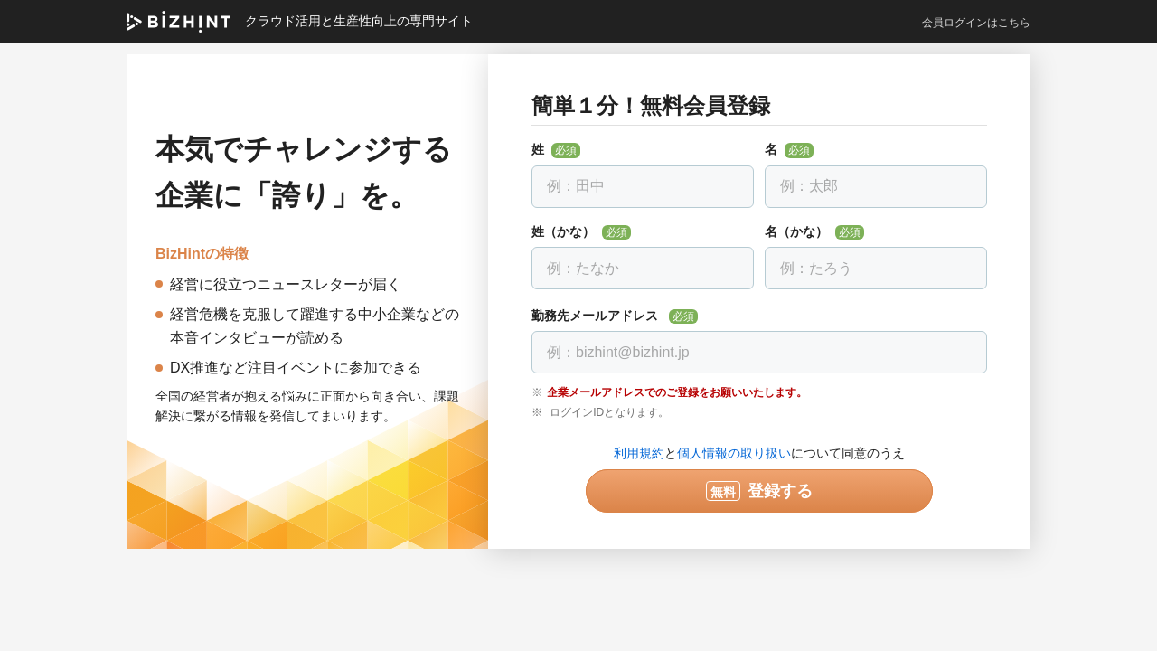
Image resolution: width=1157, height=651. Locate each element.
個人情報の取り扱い (734, 453)
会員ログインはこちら (976, 22)
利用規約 (639, 453)
